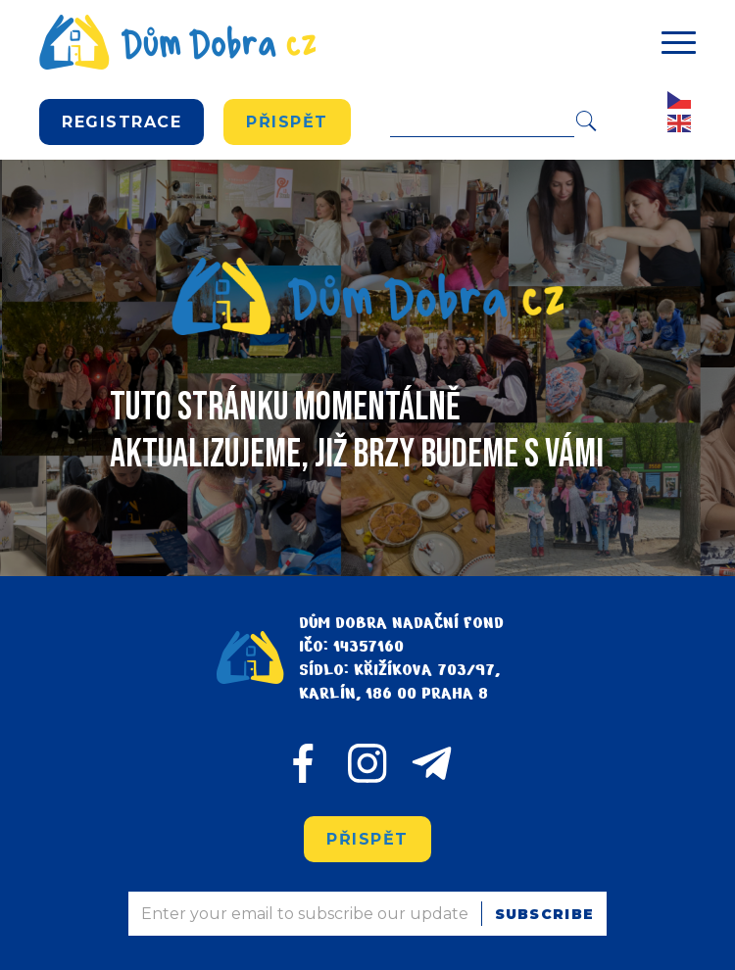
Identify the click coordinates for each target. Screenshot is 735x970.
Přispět (287, 122)
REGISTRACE (121, 122)
